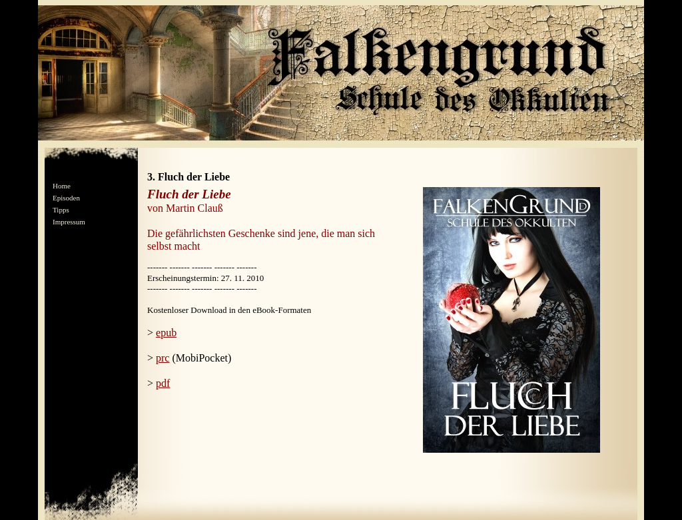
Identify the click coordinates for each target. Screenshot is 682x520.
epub (166, 332)
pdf (163, 383)
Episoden (66, 198)
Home (62, 186)
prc (162, 358)
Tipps (61, 210)
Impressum (69, 222)
